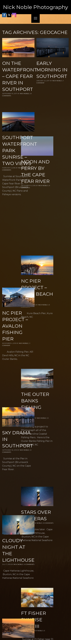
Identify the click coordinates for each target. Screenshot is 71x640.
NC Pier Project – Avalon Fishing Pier (15, 235)
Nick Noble (24, 93)
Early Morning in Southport (52, 69)
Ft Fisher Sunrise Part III (48, 447)
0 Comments (64, 385)
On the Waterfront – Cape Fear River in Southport (19, 76)
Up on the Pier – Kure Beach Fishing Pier (17, 516)
